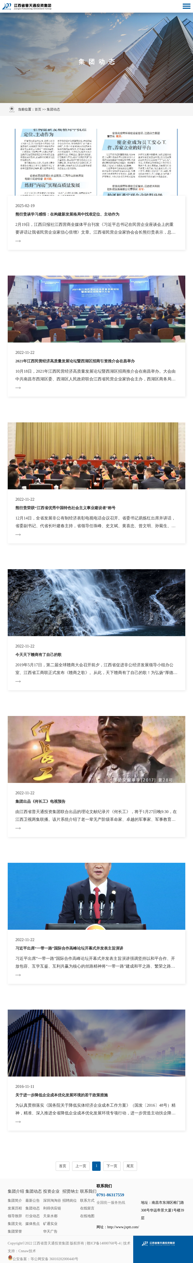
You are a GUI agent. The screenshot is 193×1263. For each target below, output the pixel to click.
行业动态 (32, 1216)
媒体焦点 (32, 1224)
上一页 (80, 1166)
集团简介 (15, 1200)
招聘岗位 (69, 1200)
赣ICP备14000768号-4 (103, 1243)
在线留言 (87, 1208)
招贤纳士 (70, 1191)
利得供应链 (52, 1208)
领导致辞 (15, 1216)
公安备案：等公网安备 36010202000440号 (43, 1258)
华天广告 (50, 1231)
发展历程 (15, 1208)
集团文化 (15, 1224)
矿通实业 (50, 1224)
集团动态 (53, 109)
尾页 (130, 1166)
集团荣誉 (15, 1231)
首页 (38, 109)
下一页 (112, 1166)
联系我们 (88, 1191)
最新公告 (32, 1200)
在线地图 (87, 1216)
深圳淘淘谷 (52, 1200)
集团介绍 (16, 1191)
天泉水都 (50, 1216)
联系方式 (87, 1200)
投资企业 (51, 1191)
